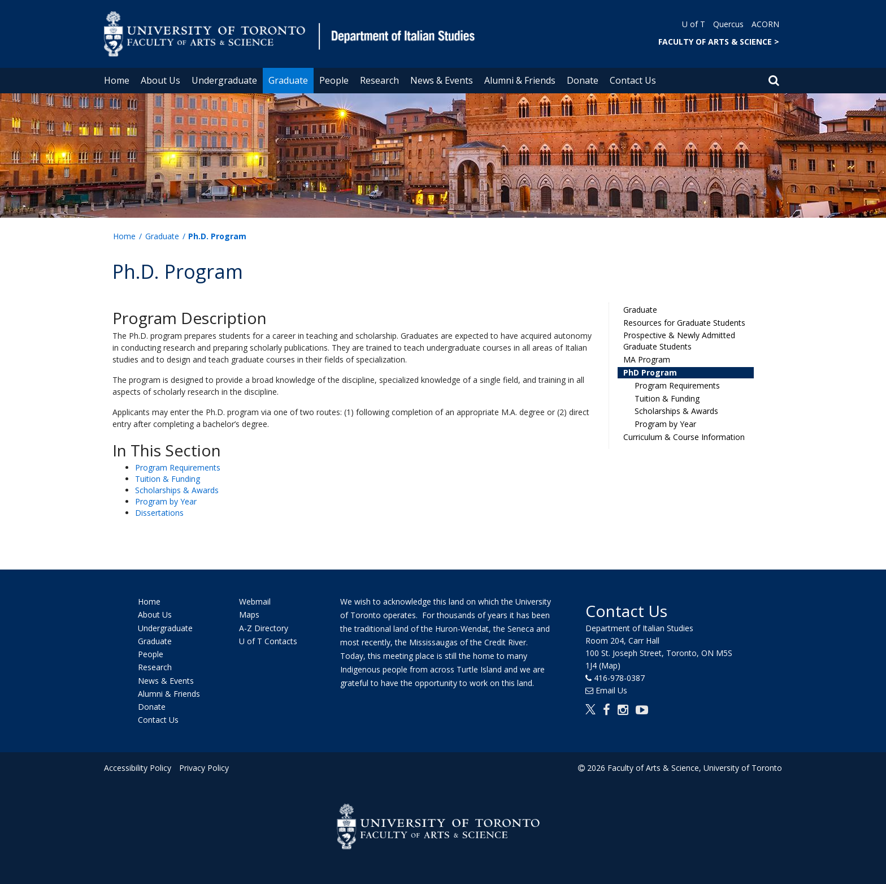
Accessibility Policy (137, 767)
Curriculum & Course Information (684, 437)
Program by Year (166, 501)
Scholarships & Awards (177, 490)
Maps (249, 615)
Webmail (255, 601)
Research (379, 80)
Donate (582, 80)
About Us (160, 80)
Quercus (728, 24)
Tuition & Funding (167, 478)
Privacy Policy (204, 767)
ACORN (765, 24)
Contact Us (633, 80)
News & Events (441, 80)
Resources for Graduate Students (684, 322)
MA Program (646, 359)
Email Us (611, 690)
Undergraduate (224, 80)
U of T (693, 24)
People (334, 80)
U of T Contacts (268, 641)
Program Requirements (177, 467)
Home (116, 80)
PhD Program (650, 372)
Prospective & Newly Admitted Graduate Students (679, 341)
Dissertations (159, 512)
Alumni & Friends (519, 80)
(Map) (609, 665)
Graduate (288, 80)
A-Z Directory (263, 628)
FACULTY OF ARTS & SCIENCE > (718, 41)
